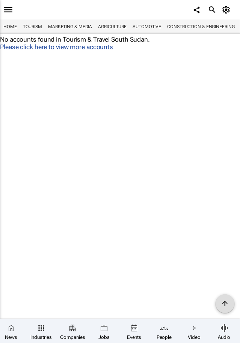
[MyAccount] (227, 9)
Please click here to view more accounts (56, 47)
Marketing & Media (70, 26)
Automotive (147, 26)
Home (10, 26)
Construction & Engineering (200, 26)
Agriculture (112, 26)
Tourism (32, 26)
